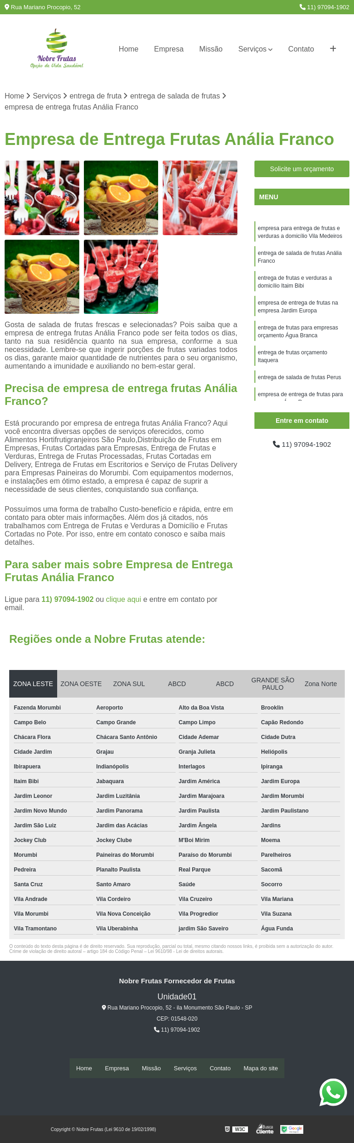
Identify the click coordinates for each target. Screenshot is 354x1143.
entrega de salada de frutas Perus (299, 383)
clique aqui (124, 600)
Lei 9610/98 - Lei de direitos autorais (185, 951)
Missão (211, 49)
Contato (301, 49)
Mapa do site (260, 1068)
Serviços (252, 49)
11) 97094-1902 (324, 7)
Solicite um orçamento (302, 169)
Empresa (168, 49)
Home (129, 49)
